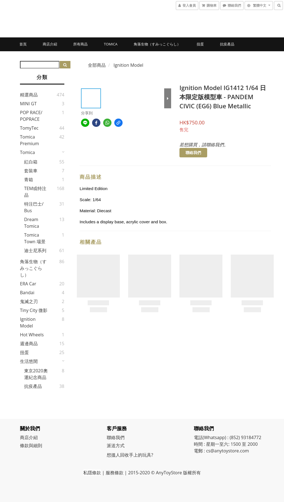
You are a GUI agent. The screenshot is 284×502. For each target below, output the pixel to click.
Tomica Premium (29, 140)
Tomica (110, 44)
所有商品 (80, 44)
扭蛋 (200, 44)
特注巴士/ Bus (34, 207)
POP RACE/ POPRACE (31, 115)
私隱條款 (92, 473)
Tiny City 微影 (33, 310)
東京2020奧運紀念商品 (36, 374)
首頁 (23, 44)
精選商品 (29, 95)
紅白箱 (30, 162)
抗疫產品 (227, 44)
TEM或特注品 (35, 191)
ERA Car (28, 284)
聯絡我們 (193, 152)
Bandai (27, 293)
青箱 (28, 179)
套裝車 (30, 171)
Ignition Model (28, 322)
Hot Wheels (32, 335)
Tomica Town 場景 (34, 238)
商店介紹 (50, 44)
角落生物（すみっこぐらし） (157, 44)
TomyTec (29, 128)
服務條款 (114, 473)
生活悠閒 (29, 361)
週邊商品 (29, 343)
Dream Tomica (31, 222)
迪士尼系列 (35, 250)
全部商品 (97, 65)
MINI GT (28, 104)
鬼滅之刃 (29, 301)
